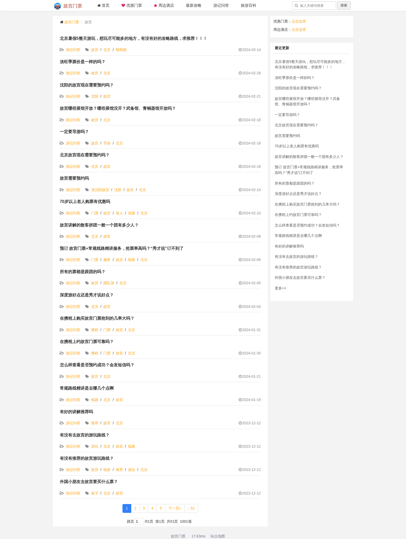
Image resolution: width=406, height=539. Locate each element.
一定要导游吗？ (74, 131)
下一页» (174, 508)
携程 (94, 330)
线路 (131, 260)
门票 (94, 213)
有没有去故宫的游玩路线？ (85, 435)
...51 (191, 508)
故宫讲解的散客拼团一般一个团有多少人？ (99, 225)
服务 (107, 260)
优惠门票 (131, 5)
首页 (103, 5)
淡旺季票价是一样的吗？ (82, 62)
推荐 (94, 423)
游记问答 (221, 5)
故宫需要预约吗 (74, 178)
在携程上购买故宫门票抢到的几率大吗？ (97, 318)
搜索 (343, 5)
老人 (119, 213)
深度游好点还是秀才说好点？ (87, 295)
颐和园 (121, 50)
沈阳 (94, 96)
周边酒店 (164, 5)
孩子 (94, 493)
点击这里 (299, 21)
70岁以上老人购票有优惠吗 (85, 201)
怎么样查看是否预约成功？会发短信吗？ (97, 365)
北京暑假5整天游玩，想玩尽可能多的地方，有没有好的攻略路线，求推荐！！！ (133, 38)
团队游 (108, 283)
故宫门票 (68, 6)
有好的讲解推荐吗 (76, 412)
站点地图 (218, 536)
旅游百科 (248, 5)
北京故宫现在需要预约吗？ (85, 155)
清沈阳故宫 (100, 190)
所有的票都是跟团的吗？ (82, 272)
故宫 (94, 50)
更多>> (280, 288)
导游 (107, 143)
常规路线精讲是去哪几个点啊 (87, 388)
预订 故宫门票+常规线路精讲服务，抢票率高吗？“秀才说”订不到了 (122, 248)
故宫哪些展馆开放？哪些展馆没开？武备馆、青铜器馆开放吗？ (118, 108)
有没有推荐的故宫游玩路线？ (87, 458)
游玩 (94, 446)
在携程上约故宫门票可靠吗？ (87, 341)
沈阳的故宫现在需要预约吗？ (87, 85)
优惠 (131, 213)
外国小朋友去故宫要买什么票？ (89, 481)
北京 (107, 50)
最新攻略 (193, 5)
